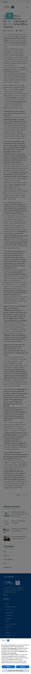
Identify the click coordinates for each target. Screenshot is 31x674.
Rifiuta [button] (8, 666)
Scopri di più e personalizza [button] (15, 670)
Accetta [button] (23, 666)
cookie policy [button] (13, 653)
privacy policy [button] (13, 648)
